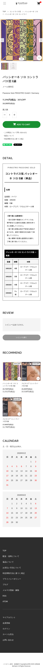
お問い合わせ (8, 640)
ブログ (5, 584)
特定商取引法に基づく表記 (14, 573)
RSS (4, 596)
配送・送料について (11, 556)
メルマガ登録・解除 (11, 590)
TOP (4, 11)
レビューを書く (21, 337)
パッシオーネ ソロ (31, 11)
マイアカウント (9, 617)
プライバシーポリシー (12, 579)
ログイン (6, 629)
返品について (8, 562)
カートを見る (8, 634)
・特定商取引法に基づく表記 (13, 139)
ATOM (5, 601)
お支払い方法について (12, 568)
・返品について (8, 136)
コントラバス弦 (15, 11)
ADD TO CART (21, 124)
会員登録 (6, 623)
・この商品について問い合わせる (15, 132)
